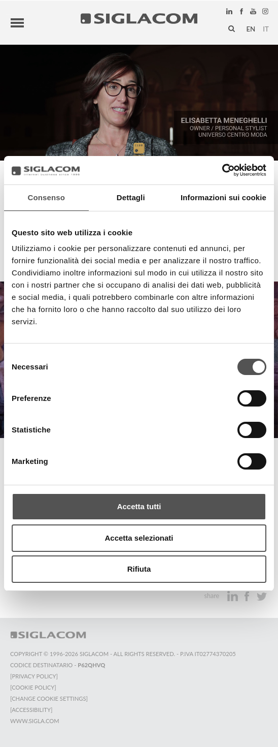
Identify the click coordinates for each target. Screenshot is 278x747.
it (266, 29)
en (250, 29)
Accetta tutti (139, 506)
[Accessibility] (31, 709)
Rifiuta (139, 569)
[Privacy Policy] (34, 676)
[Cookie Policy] (33, 687)
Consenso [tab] (46, 197)
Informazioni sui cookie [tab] (223, 197)
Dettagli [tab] (131, 197)
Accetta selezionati (139, 538)
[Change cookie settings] (49, 698)
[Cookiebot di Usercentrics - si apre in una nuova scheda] (222, 170)
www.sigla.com (34, 721)
